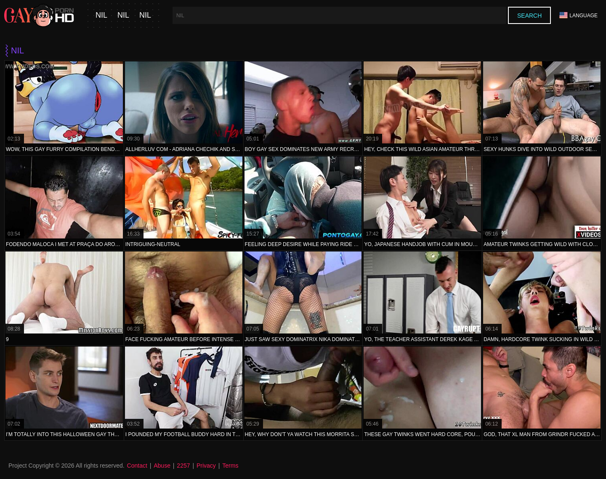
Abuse (162, 465)
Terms (230, 465)
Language (578, 15)
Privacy (206, 465)
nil (101, 15)
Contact (137, 465)
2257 (183, 465)
